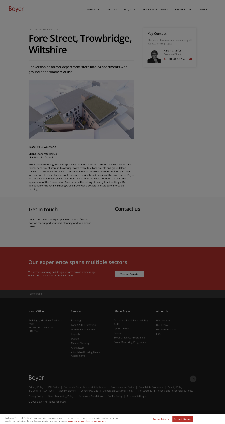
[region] (112, 419)
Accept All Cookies (182, 419)
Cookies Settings (161, 419)
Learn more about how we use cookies (87, 421)
